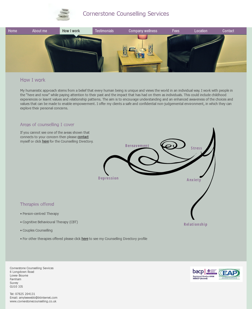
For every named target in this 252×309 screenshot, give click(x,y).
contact (83, 137)
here (84, 239)
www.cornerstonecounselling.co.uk (33, 301)
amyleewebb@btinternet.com (38, 297)
